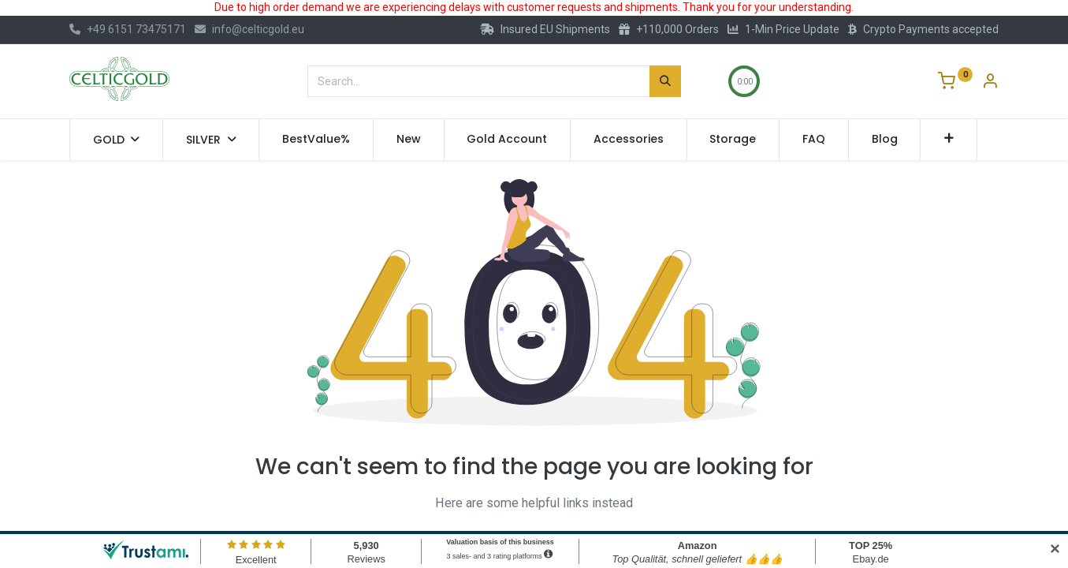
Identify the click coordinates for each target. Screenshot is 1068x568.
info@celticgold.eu (249, 29)
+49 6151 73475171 (127, 29)
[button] (949, 139)
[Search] (665, 81)
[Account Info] (990, 83)
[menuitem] (316, 139)
